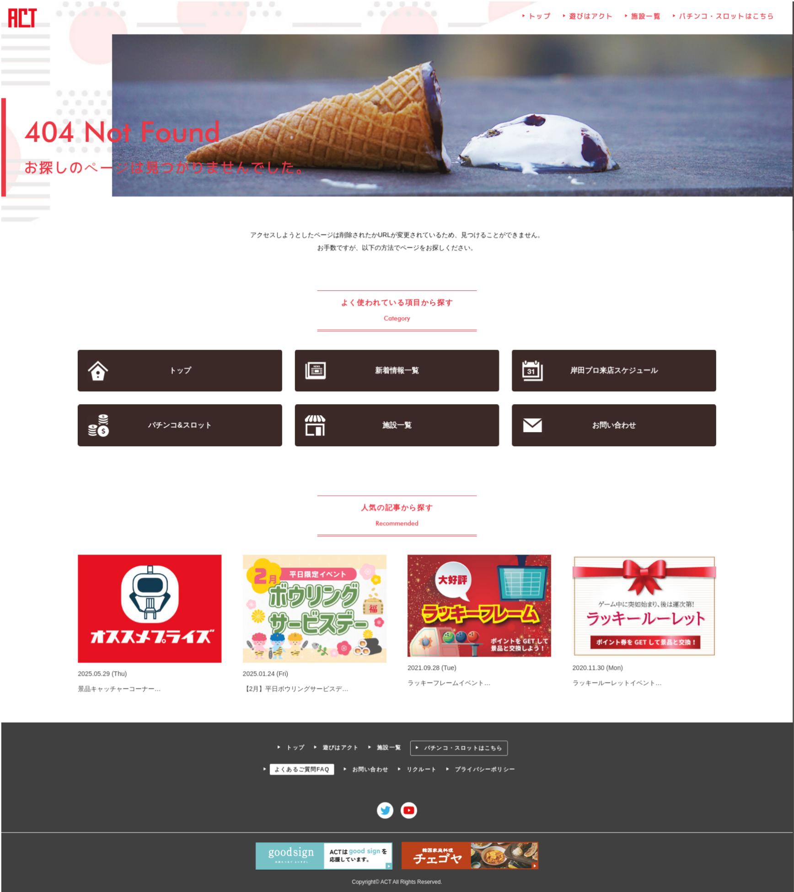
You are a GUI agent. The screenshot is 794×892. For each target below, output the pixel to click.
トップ (539, 18)
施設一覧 (645, 18)
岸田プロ (612, 371)
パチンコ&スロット (181, 425)
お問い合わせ (612, 425)
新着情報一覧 (396, 371)
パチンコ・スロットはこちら (725, 18)
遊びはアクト (590, 18)
